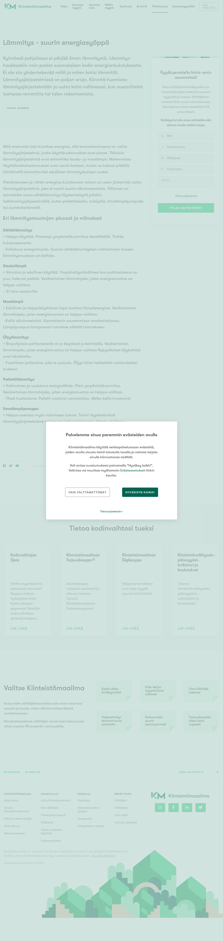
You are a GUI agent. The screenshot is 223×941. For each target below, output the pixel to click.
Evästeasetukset (132, 470)
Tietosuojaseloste (110, 511)
